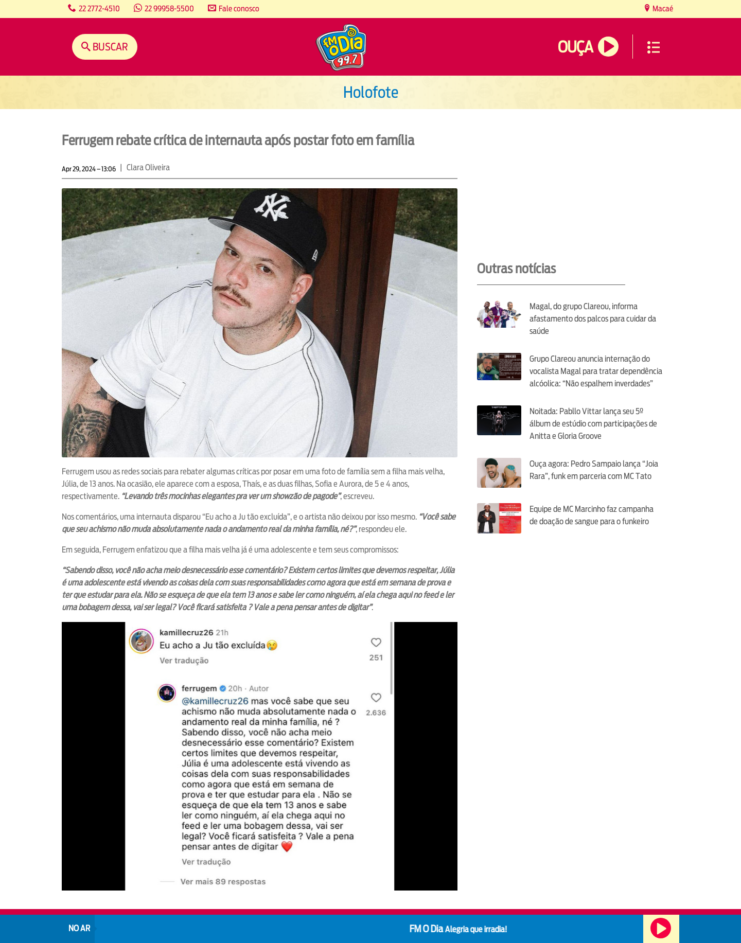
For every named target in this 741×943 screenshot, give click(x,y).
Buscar (109, 46)
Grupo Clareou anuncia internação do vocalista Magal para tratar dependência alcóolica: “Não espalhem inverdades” (596, 371)
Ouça (575, 47)
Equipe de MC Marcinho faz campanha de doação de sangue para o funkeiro (592, 515)
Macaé (662, 8)
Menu (653, 47)
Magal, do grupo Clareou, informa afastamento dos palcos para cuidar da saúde (593, 318)
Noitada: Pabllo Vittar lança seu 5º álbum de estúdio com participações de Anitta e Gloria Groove (593, 423)
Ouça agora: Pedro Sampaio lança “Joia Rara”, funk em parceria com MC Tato (594, 470)
